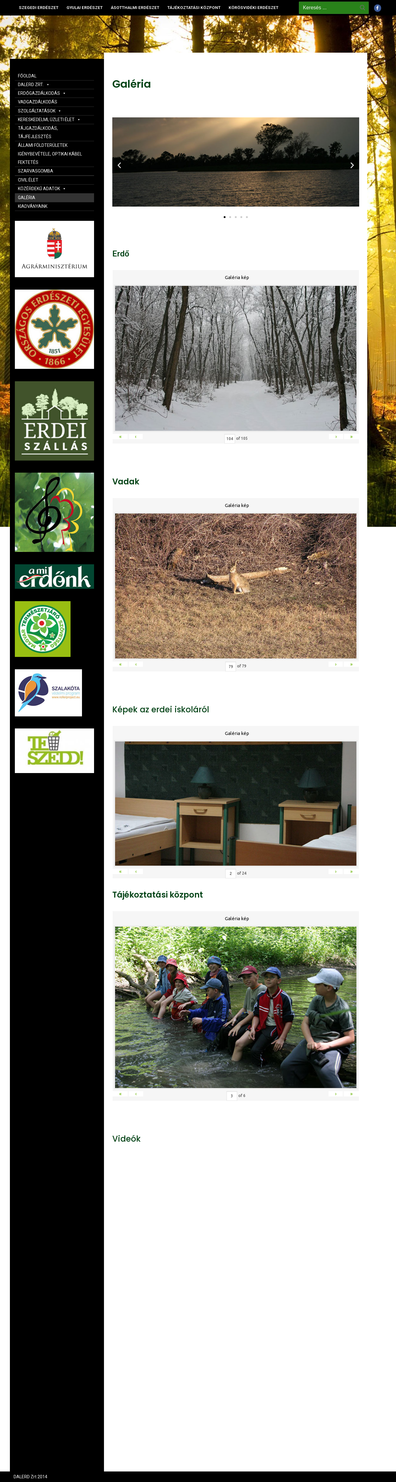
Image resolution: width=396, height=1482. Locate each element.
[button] (225, 217)
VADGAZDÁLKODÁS (37, 101)
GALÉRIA (26, 197)
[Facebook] (377, 7)
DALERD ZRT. (34, 84)
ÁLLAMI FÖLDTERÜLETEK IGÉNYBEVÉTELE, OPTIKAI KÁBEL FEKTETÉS (50, 153)
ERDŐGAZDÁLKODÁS (42, 93)
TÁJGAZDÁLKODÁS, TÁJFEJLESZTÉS (38, 132)
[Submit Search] (362, 8)
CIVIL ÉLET (28, 179)
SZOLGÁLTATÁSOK (40, 110)
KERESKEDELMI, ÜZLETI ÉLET (49, 119)
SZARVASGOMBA (35, 170)
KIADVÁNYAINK (32, 206)
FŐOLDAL (27, 75)
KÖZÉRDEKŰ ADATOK (42, 188)
